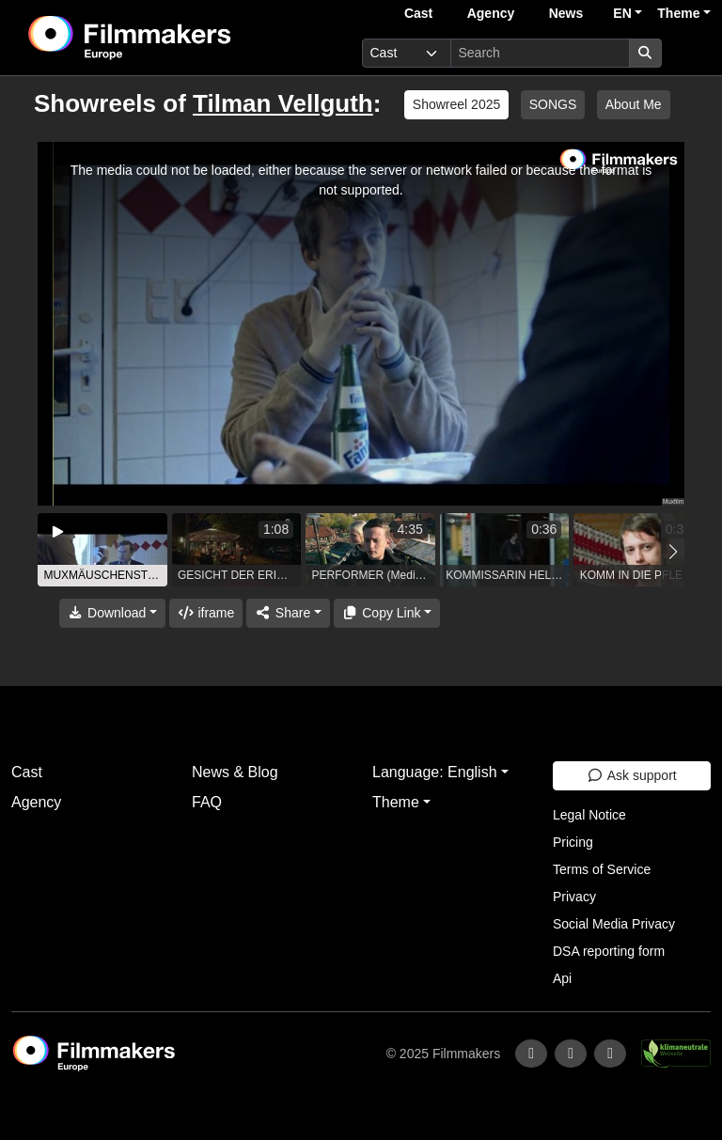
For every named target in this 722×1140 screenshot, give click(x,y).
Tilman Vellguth (283, 103)
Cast (418, 13)
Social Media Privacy (614, 923)
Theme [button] (678, 13)
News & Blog (235, 772)
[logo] (175, 37)
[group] (102, 549)
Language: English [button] (434, 772)
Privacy (574, 896)
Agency (491, 13)
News (566, 13)
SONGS (553, 104)
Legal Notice (589, 814)
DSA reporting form (609, 951)
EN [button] (622, 13)
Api (562, 978)
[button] (672, 552)
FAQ (207, 802)
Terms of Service (602, 869)
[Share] (287, 613)
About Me (633, 104)
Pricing (573, 842)
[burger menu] (690, 53)
